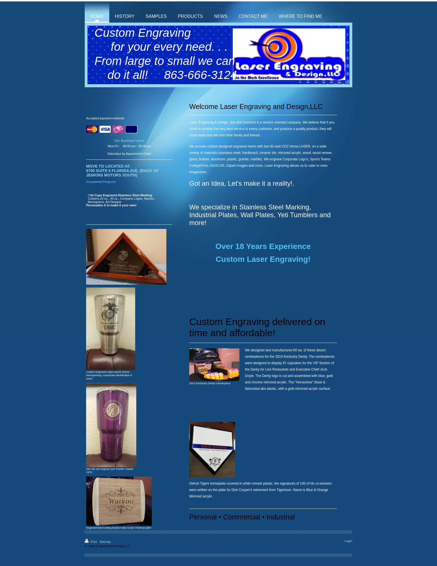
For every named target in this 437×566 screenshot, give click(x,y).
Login (348, 541)
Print (91, 541)
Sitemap (105, 541)
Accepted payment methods (105, 118)
